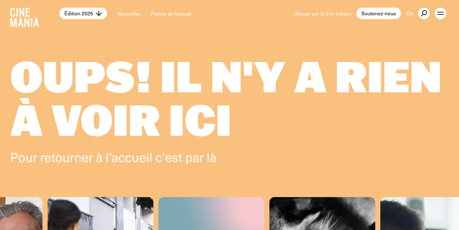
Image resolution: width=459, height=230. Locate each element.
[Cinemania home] (34, 13)
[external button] (424, 13)
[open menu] (440, 13)
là (211, 156)
